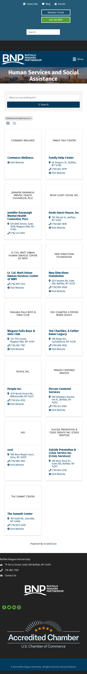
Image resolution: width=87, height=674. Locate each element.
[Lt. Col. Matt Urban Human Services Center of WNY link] (22, 255)
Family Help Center (61, 157)
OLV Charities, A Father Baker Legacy (64, 332)
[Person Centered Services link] (64, 371)
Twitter (7, 672)
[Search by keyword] (43, 97)
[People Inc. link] (22, 371)
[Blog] (45, 4)
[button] (55, 12)
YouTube (25, 672)
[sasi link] (23, 432)
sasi (10, 449)
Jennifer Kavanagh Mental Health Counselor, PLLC (19, 216)
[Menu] (78, 59)
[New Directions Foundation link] (64, 255)
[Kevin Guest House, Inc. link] (64, 195)
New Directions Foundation (59, 274)
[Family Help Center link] (64, 140)
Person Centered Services (60, 390)
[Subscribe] (30, 4)
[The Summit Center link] (22, 496)
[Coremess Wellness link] (22, 140)
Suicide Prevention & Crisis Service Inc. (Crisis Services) (62, 453)
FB (1, 672)
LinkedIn (16, 672)
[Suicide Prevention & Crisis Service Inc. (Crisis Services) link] (64, 432)
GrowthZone (50, 543)
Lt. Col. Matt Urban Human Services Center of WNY (22, 276)
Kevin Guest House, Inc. (64, 212)
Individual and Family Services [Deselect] (18, 118)
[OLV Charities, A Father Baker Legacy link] (64, 313)
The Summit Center (20, 513)
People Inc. (14, 389)
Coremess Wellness (20, 157)
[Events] (59, 4)
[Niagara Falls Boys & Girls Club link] (22, 313)
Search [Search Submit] (43, 104)
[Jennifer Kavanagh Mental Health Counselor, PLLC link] (22, 195)
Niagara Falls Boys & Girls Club (21, 332)
